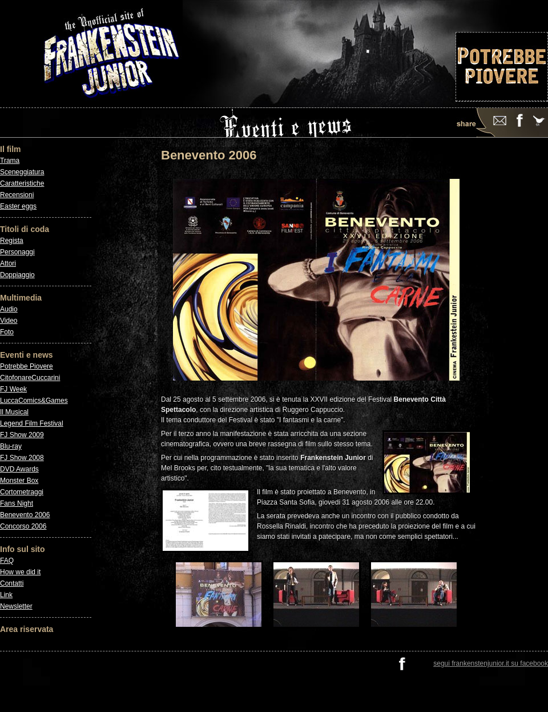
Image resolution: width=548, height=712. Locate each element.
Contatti (11, 583)
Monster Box (19, 481)
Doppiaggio (17, 275)
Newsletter (16, 606)
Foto (7, 332)
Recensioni (17, 195)
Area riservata (26, 629)
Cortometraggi (21, 492)
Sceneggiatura (22, 172)
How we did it (20, 572)
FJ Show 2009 (22, 435)
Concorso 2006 (23, 526)
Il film (10, 149)
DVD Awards (19, 469)
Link (6, 595)
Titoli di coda (24, 229)
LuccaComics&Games (34, 401)
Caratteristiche (22, 183)
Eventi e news (26, 354)
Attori (8, 263)
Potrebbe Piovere (26, 366)
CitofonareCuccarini (30, 378)
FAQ (7, 561)
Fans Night (16, 503)
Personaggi (17, 252)
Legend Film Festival (31, 423)
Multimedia (21, 297)
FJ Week (13, 389)
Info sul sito (22, 549)
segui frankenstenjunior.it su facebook (490, 663)
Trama (9, 161)
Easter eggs (18, 206)
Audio (9, 309)
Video (8, 321)
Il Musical (14, 412)
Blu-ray (11, 446)
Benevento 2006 (25, 515)
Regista (11, 241)
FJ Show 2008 (22, 458)
